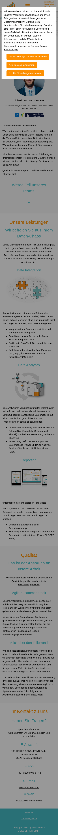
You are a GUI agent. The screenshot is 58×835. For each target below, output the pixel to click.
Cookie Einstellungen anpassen (25, 70)
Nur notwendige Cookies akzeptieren (28, 53)
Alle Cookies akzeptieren (21, 62)
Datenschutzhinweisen (15, 43)
